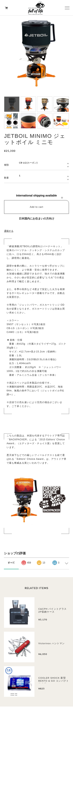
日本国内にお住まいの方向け (36, 218)
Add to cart (36, 207)
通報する (8, 231)
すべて (11, 562)
